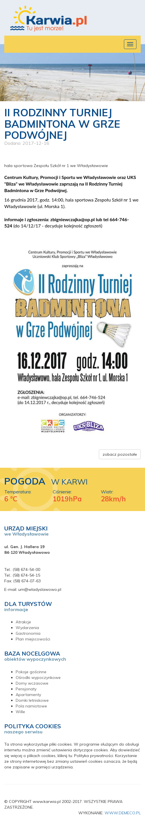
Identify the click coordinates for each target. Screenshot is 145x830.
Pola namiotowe (31, 706)
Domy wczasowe (32, 683)
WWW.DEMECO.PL (123, 812)
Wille (20, 711)
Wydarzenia (27, 627)
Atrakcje (23, 621)
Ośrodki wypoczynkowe (38, 677)
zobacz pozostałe (120, 454)
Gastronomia (28, 633)
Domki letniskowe (32, 700)
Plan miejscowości (33, 639)
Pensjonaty (26, 688)
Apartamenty (28, 694)
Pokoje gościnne (31, 671)
